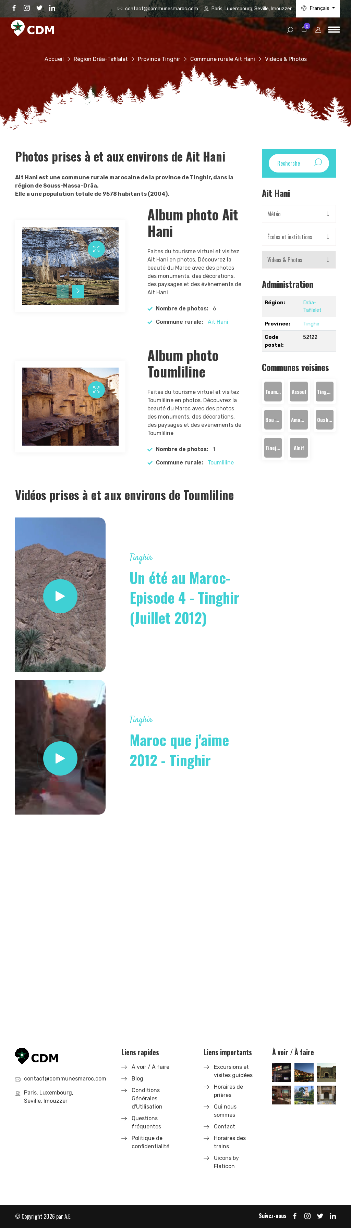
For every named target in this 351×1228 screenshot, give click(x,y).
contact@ (161, 9)
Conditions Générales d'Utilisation (147, 1098)
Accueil (54, 59)
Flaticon (224, 1166)
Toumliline (221, 462)
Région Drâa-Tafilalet (101, 59)
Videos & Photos (284, 260)
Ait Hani (218, 322)
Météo (273, 214)
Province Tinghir (159, 59)
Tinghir (311, 324)
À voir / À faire (150, 1067)
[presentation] (63, 291)
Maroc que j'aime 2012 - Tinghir (179, 749)
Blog (137, 1078)
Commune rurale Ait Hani (222, 59)
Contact (224, 1126)
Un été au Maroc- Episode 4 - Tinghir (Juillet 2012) (184, 597)
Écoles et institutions (289, 237)
